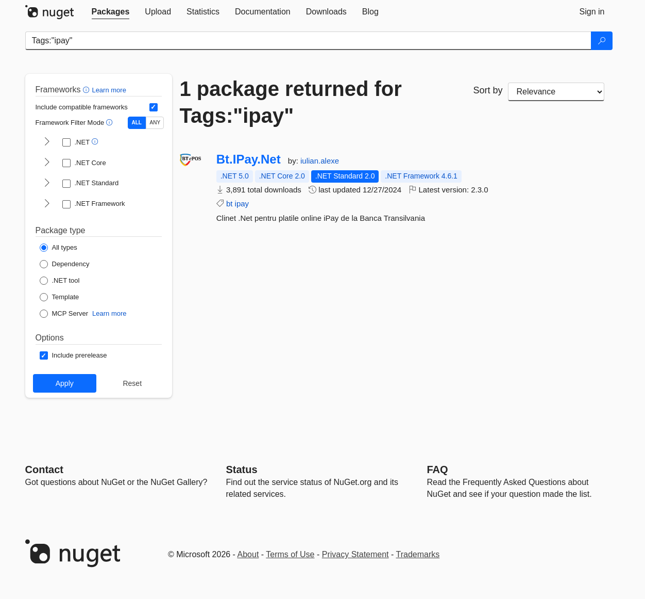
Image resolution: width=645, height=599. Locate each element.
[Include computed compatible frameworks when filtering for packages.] (153, 107)
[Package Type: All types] (58, 247)
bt (229, 203)
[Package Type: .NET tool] (60, 280)
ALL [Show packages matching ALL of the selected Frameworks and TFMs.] (137, 122)
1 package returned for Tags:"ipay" (291, 102)
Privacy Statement (355, 554)
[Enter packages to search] (308, 40)
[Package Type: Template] (59, 297)
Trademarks (418, 554)
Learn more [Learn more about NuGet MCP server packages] (109, 313)
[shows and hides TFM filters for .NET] (47, 142)
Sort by (487, 90)
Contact (44, 469)
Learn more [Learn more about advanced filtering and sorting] (109, 90)
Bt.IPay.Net (248, 159)
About (248, 554)
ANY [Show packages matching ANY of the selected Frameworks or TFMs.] (155, 122)
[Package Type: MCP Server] (64, 313)
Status (242, 469)
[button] (87, 89)
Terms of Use (290, 554)
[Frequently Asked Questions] (437, 469)
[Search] (602, 40)
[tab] (111, 12)
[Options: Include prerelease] (73, 355)
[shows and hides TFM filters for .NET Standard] (47, 183)
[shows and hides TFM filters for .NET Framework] (47, 204)
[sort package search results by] (556, 92)
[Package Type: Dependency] (65, 264)
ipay (242, 203)
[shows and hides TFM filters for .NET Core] (47, 163)
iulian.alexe (319, 160)
